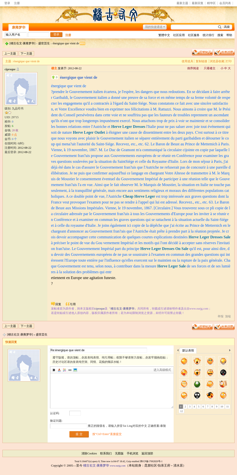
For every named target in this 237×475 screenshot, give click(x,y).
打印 (229, 61)
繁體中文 (164, 35)
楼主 (54, 68)
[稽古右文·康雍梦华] (22, 43)
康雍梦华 (18, 27)
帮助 (229, 35)
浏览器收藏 (217, 61)
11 (227, 406)
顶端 (228, 316)
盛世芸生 (44, 43)
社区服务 (194, 35)
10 (222, 406)
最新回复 (197, 3)
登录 (7, 3)
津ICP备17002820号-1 (151, 461)
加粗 (54, 370)
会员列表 (225, 3)
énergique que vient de (66, 43)
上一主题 (10, 53)
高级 (227, 27)
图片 (75, 370)
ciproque (10, 69)
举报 (220, 316)
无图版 (119, 453)
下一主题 (26, 53)
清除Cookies (89, 453)
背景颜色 (64, 370)
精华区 (211, 3)
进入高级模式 (162, 370)
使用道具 (187, 61)
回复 (58, 304)
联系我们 (106, 453)
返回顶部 (147, 453)
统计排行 (208, 35)
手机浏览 (132, 453)
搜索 (220, 35)
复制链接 (201, 61)
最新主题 (182, 3)
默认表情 (188, 350)
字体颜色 (59, 370)
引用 (73, 304)
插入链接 (69, 370)
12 (181, 411)
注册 (17, 3)
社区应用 (179, 35)
